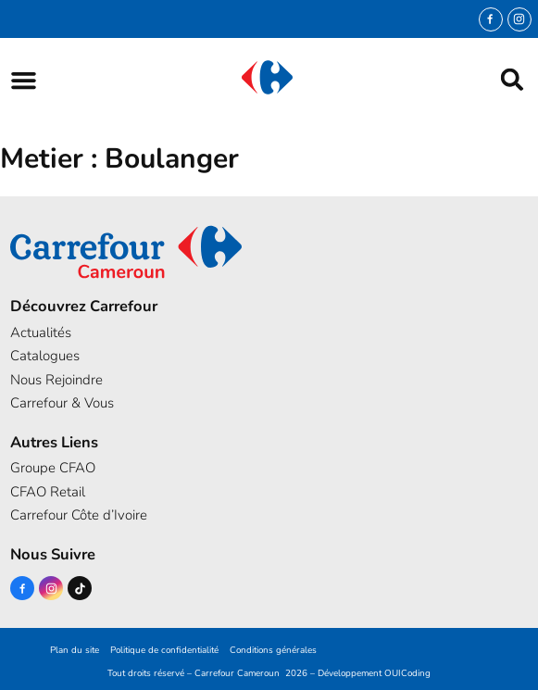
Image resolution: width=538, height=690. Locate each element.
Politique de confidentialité (164, 650)
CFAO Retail (47, 492)
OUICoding (407, 673)
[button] (23, 80)
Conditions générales (273, 650)
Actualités (40, 332)
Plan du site (74, 650)
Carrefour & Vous (62, 403)
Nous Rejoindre (56, 379)
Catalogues (45, 355)
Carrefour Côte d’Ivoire (78, 515)
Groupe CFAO (52, 467)
